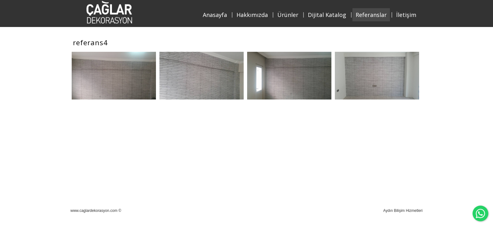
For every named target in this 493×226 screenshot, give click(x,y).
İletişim (406, 15)
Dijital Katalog (327, 15)
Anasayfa (215, 15)
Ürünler (287, 15)
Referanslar (371, 15)
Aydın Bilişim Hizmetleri (403, 210)
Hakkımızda (252, 15)
